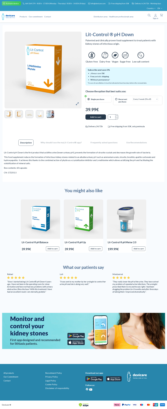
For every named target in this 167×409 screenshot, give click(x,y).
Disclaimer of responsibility (57, 388)
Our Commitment (11, 377)
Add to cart (95, 117)
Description (26, 142)
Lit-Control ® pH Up (75, 242)
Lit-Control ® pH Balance (35, 242)
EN (160, 8)
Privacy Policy (51, 377)
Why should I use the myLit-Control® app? (61, 142)
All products (9, 373)
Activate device (12, 3)
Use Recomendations (136, 142)
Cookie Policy (51, 384)
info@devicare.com (98, 3)
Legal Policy (50, 380)
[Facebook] (87, 389)
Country (151, 8)
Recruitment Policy (53, 373)
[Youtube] (90, 389)
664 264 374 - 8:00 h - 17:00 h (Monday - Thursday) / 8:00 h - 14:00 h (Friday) (55, 3)
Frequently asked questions (104, 142)
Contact (7, 380)
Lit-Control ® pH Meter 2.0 (122, 242)
